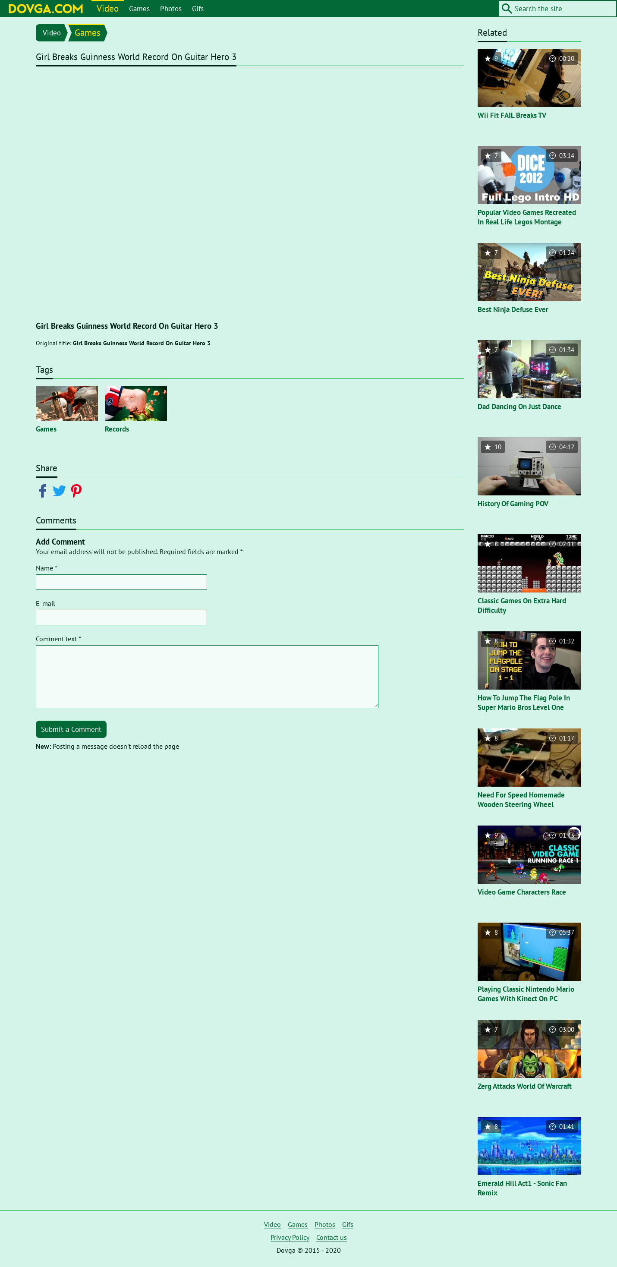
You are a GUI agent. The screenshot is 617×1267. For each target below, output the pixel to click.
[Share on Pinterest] (77, 490)
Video (108, 8)
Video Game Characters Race (522, 892)
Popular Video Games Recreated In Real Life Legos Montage (527, 217)
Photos (171, 8)
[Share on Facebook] (44, 490)
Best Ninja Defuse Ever (513, 309)
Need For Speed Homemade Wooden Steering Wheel (521, 799)
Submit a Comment (71, 729)
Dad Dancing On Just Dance (519, 406)
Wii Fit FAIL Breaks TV (512, 115)
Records (117, 429)
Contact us (331, 1237)
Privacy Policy (290, 1237)
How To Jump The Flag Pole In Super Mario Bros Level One (524, 702)
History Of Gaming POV (513, 503)
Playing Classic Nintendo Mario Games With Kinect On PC (526, 993)
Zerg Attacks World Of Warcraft (525, 1086)
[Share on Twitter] (61, 490)
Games (139, 8)
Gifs (198, 8)
